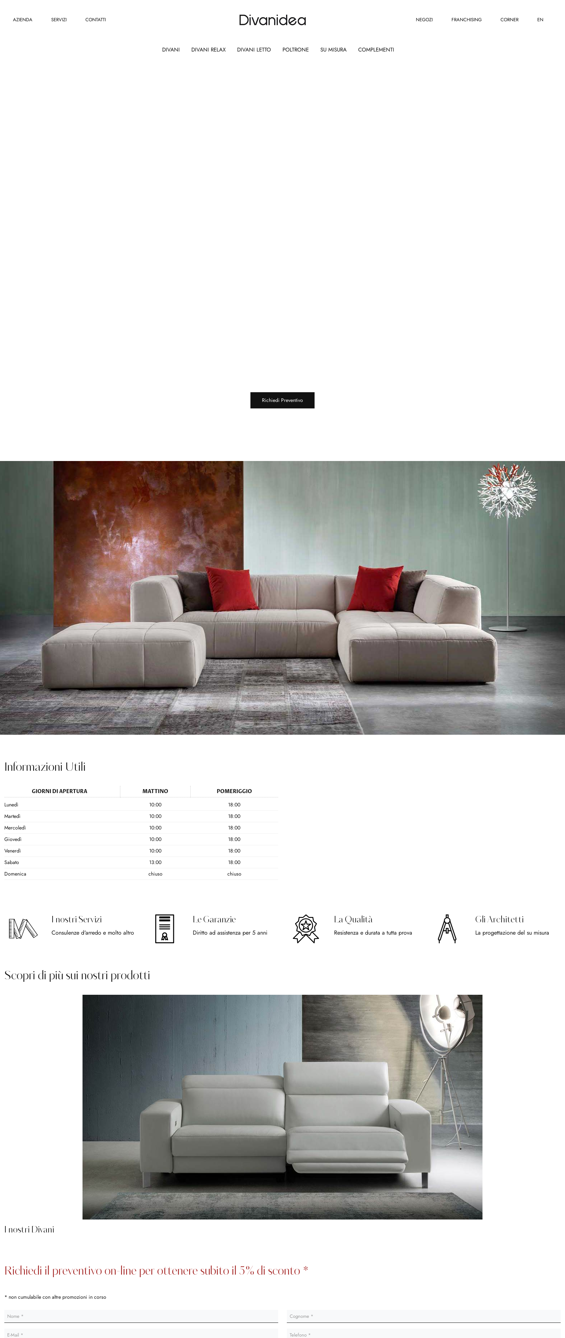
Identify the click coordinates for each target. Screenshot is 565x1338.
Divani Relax (208, 50)
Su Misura (333, 50)
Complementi (376, 50)
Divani (171, 50)
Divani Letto (254, 50)
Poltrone (295, 50)
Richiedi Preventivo (282, 400)
